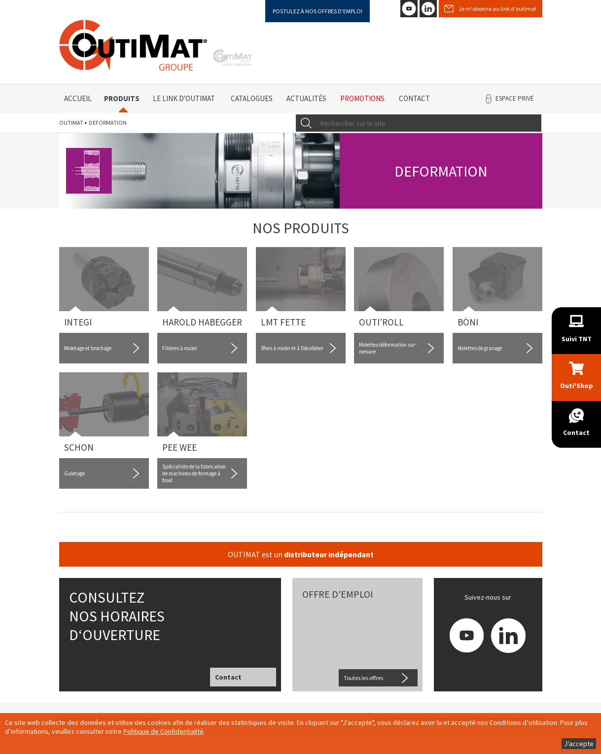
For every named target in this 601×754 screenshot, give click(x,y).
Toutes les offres (363, 678)
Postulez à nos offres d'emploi (317, 11)
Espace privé (514, 98)
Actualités (306, 98)
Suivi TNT (577, 338)
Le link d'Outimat (184, 98)
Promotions (362, 98)
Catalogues (252, 98)
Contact (414, 98)
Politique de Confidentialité (163, 731)
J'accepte (579, 743)
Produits (122, 98)
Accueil (78, 98)
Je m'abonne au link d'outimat (497, 8)
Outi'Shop (576, 385)
